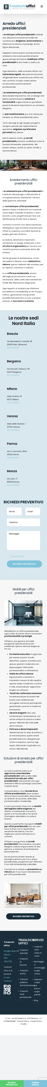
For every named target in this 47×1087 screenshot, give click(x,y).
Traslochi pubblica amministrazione (24, 982)
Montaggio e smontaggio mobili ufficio (38, 967)
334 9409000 (13, 347)
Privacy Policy (17, 556)
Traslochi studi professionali (24, 994)
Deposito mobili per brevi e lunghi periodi (38, 987)
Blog (36, 1000)
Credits (23, 1024)
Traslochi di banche (24, 962)
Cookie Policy (36, 1021)
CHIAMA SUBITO (35, 1083)
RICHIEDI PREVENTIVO (23, 916)
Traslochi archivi (24, 972)
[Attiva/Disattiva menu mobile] (42, 6)
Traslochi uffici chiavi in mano (38, 951)
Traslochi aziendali (24, 951)
